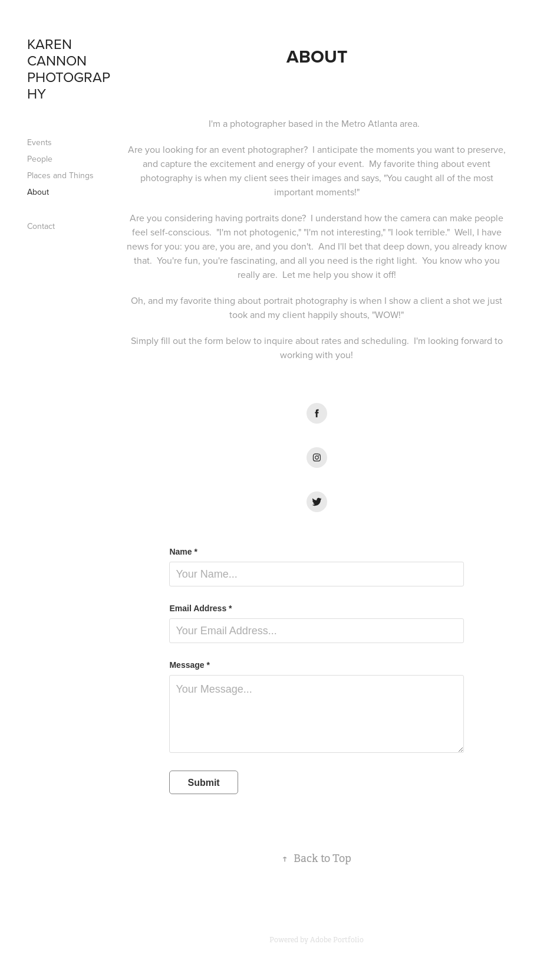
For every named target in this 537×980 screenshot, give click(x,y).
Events (39, 142)
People (39, 159)
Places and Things (60, 175)
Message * (189, 665)
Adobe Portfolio (337, 940)
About (38, 192)
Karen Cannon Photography (68, 68)
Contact (41, 226)
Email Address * (200, 608)
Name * (183, 552)
